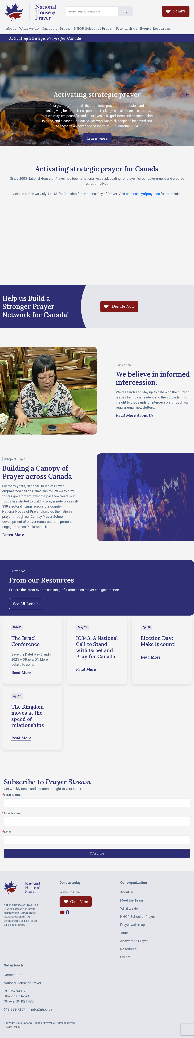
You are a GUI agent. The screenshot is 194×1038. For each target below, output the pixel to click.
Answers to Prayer (134, 941)
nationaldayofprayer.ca (143, 194)
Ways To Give (70, 892)
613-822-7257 (14, 1009)
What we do (29, 28)
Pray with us (126, 28)
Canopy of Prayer (56, 28)
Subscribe (97, 853)
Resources (161, 28)
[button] (187, 94)
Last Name (12, 813)
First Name (12, 794)
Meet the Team (131, 900)
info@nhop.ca (41, 1009)
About (11, 28)
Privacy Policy (12, 1026)
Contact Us (12, 975)
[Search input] (85, 11)
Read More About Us (134, 415)
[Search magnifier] (125, 11)
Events (145, 28)
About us (127, 892)
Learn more (97, 138)
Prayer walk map (132, 925)
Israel (124, 933)
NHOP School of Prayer (93, 28)
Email (8, 831)
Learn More (13, 534)
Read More (21, 672)
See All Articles (26, 603)
